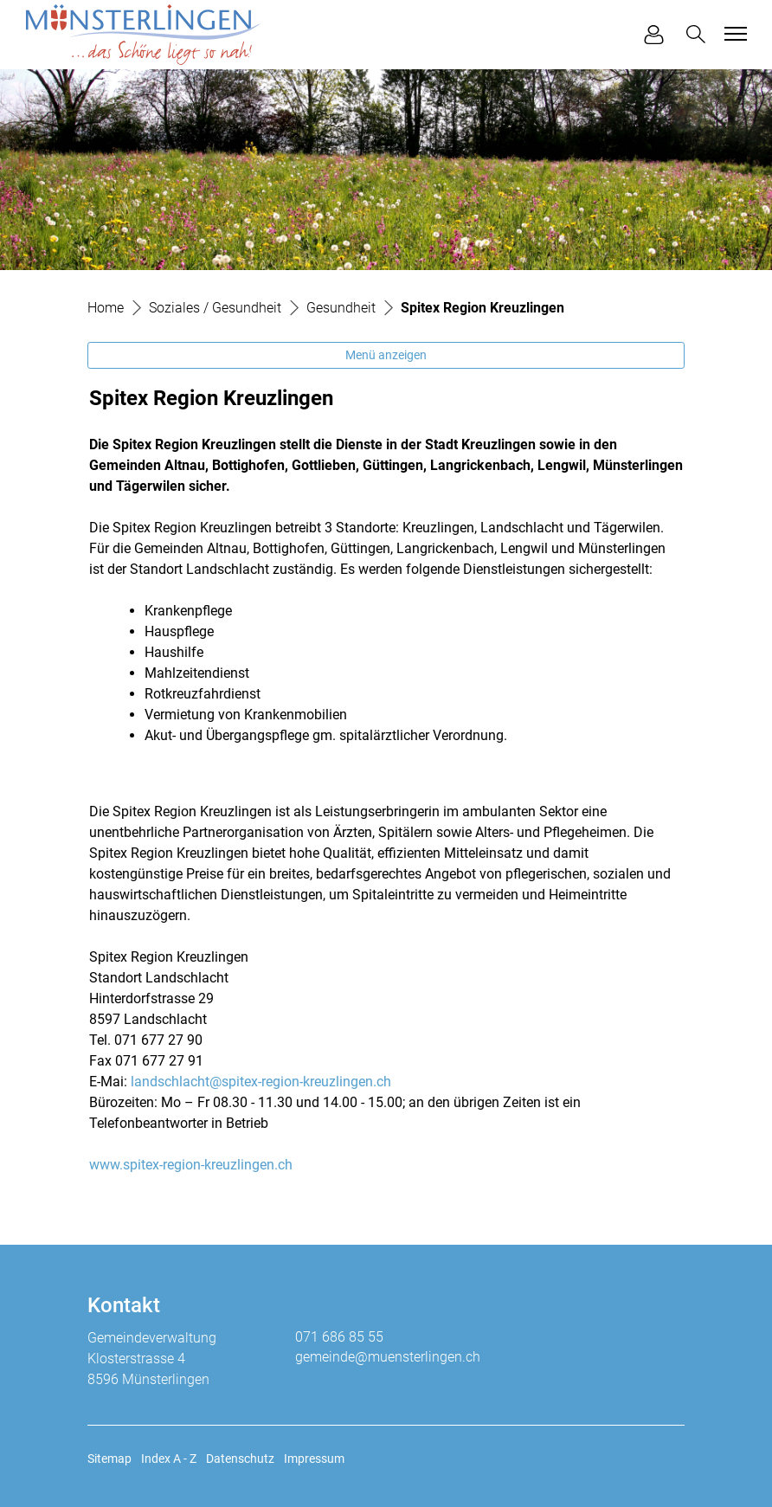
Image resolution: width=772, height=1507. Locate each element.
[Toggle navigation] (733, 33)
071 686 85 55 (339, 1337)
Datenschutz (240, 1458)
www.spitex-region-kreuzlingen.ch (191, 1164)
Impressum (314, 1458)
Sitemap (109, 1458)
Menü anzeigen (386, 355)
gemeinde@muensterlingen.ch (387, 1357)
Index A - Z (168, 1458)
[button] (699, 34)
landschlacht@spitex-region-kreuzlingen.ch (261, 1081)
